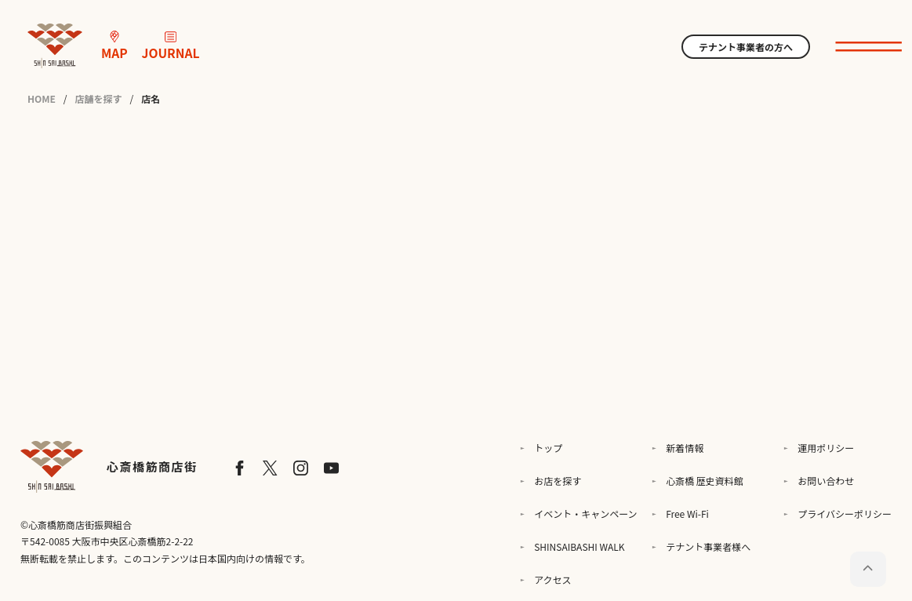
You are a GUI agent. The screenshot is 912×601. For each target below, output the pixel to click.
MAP (114, 46)
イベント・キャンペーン (585, 513)
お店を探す (557, 480)
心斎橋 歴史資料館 (704, 480)
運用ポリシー (826, 447)
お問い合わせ (826, 480)
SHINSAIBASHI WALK (579, 546)
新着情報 (684, 447)
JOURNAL (171, 46)
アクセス (552, 579)
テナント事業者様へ (708, 546)
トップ (548, 447)
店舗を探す (98, 99)
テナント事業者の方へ (746, 46)
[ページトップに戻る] (867, 569)
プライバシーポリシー (845, 513)
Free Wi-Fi (687, 513)
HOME (41, 99)
